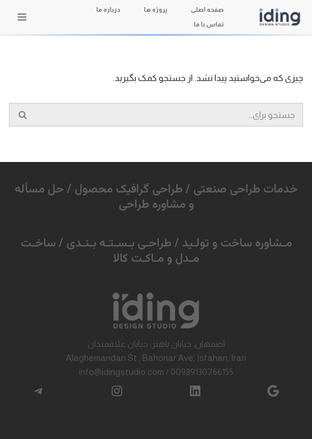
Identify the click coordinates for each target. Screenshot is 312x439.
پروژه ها (155, 9)
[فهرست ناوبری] (22, 17)
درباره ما (108, 9)
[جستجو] (169, 115)
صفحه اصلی (207, 9)
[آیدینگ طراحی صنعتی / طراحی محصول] (279, 16)
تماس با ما (209, 24)
